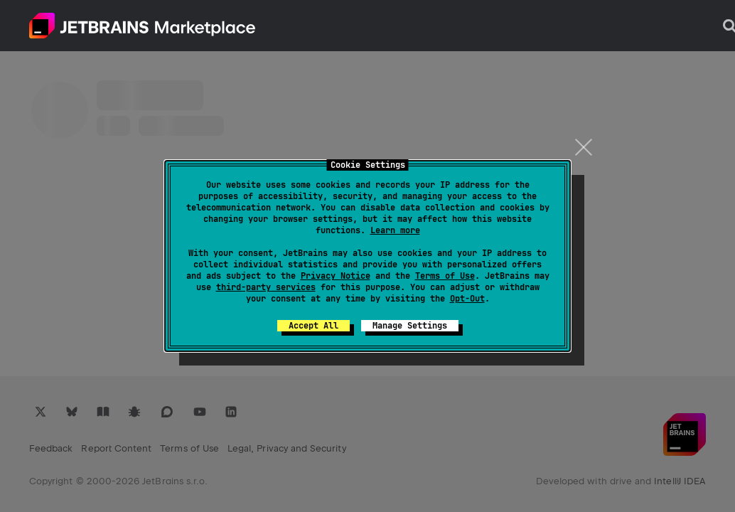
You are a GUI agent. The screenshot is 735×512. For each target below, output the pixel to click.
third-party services (266, 287)
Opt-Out (467, 298)
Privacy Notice (335, 276)
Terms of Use (445, 276)
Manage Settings (409, 325)
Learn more (395, 230)
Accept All (313, 325)
